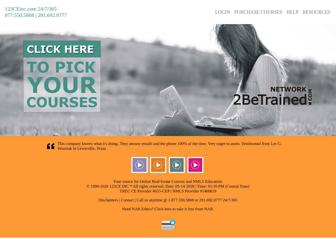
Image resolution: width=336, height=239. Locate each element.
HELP (293, 12)
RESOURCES (317, 12)
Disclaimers (108, 200)
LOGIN (222, 12)
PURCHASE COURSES (258, 12)
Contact (127, 200)
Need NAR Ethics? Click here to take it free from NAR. (168, 209)
